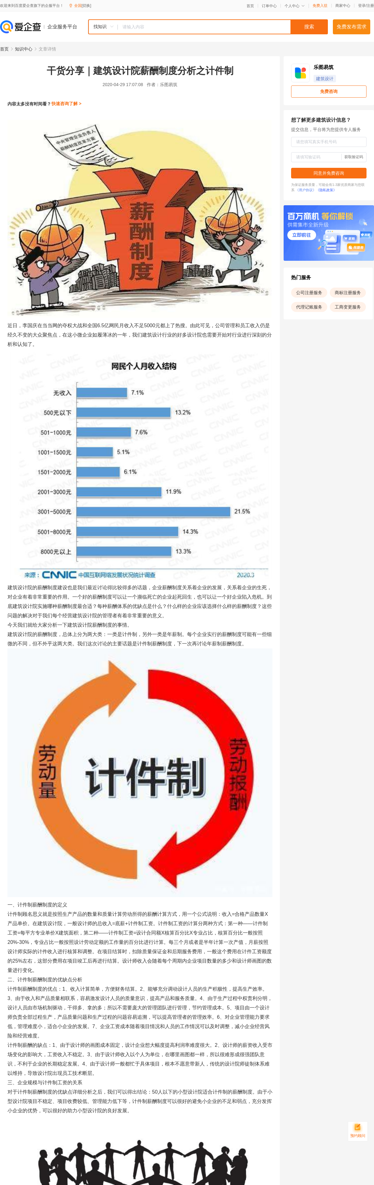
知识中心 (23, 49)
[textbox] (223, 26)
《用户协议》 (305, 190)
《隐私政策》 (326, 190)
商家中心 (342, 5)
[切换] (86, 5)
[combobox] (208, 26)
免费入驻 (320, 5)
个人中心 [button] (295, 6)
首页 (250, 6)
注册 (370, 5)
